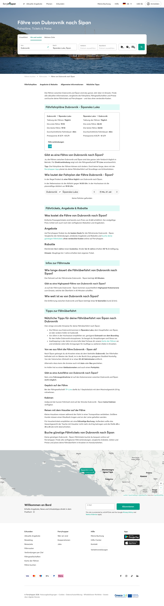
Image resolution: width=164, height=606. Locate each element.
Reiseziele (28, 544)
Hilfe (117, 4)
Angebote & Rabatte (49, 84)
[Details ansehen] (33, 511)
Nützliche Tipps (92, 84)
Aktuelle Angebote (32, 4)
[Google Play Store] (132, 536)
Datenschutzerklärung (74, 595)
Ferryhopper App (51, 169)
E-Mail (89, 505)
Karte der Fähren (109, 341)
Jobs (60, 544)
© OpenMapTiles (142, 495)
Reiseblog (28, 540)
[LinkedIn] (137, 576)
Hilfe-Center (96, 540)
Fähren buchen (29, 76)
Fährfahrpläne (30, 84)
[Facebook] (120, 576)
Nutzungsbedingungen (48, 595)
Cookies (61, 595)
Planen (49, 4)
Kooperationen (64, 540)
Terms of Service (91, 514)
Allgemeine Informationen (72, 84)
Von (22, 45)
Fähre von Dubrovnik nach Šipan (63, 76)
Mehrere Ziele (49, 37)
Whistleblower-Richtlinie (93, 595)
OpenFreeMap (133, 495)
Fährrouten (43, 76)
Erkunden (60, 4)
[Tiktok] (132, 576)
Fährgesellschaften (32, 556)
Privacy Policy (128, 512)
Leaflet (125, 495)
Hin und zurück (36, 37)
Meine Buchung (104, 4)
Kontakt (94, 544)
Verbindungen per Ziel (33, 552)
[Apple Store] (132, 542)
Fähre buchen (30, 565)
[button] (60, 192)
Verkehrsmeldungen (99, 550)
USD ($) (140, 4)
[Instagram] (126, 576)
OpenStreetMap (158, 495)
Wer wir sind (63, 536)
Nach (55, 45)
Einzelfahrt (23, 37)
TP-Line (68, 389)
